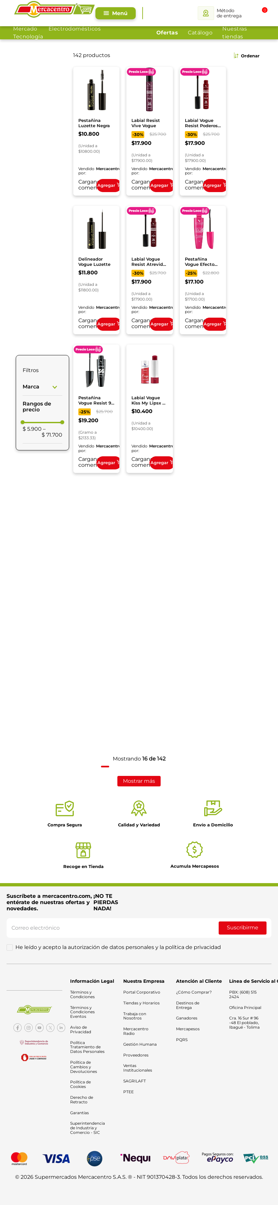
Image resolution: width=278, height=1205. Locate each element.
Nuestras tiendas (234, 33)
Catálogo (200, 33)
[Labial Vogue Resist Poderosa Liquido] (203, 130)
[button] (42, 385)
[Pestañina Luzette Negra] (96, 130)
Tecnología (28, 36)
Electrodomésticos (75, 29)
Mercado (25, 29)
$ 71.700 (52, 430)
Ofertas (167, 33)
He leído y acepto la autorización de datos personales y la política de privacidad (118, 944)
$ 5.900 (32, 427)
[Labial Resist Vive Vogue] (149, 130)
